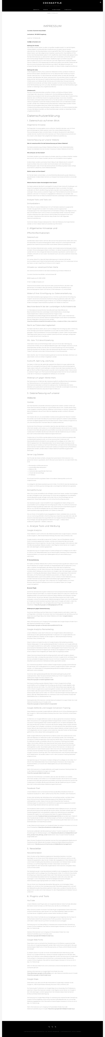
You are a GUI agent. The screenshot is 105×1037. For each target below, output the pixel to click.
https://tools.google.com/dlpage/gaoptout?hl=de (48, 604)
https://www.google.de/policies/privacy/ (38, 773)
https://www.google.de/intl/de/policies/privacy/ (61, 1008)
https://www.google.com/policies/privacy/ (39, 975)
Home (48, 13)
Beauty (36, 9)
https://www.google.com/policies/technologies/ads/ (42, 704)
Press (45, 9)
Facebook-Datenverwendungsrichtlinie (49, 816)
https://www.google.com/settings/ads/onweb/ (40, 679)
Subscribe (56, 9)
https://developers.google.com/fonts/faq (38, 973)
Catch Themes (76, 1031)
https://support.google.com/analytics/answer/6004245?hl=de (44, 625)
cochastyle (52, 3)
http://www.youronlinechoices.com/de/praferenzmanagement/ (53, 844)
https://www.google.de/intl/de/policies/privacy (40, 935)
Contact (68, 9)
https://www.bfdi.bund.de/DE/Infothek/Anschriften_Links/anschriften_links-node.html (52, 321)
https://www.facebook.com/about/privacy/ (50, 827)
